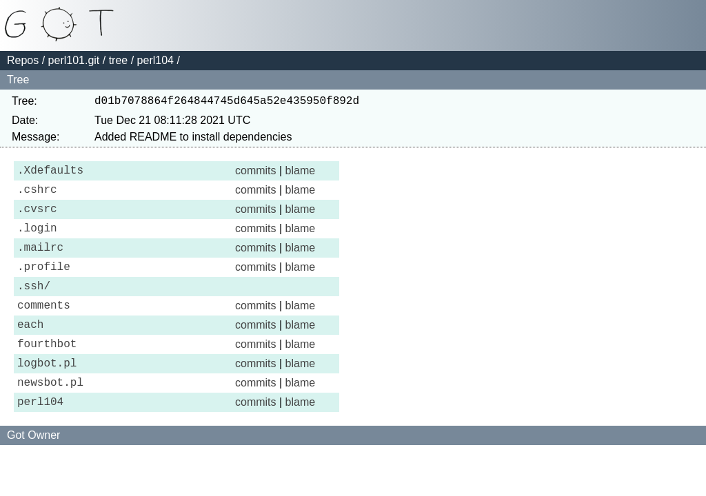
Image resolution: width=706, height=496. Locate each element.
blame (300, 174)
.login (37, 241)
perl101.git (74, 60)
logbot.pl (47, 395)
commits (255, 174)
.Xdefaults (50, 175)
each (30, 351)
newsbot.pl (50, 417)
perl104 (155, 60)
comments (43, 329)
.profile (43, 285)
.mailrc (40, 263)
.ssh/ (33, 307)
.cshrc (37, 197)
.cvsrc (37, 219)
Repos (23, 60)
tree (118, 60)
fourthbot (47, 373)
